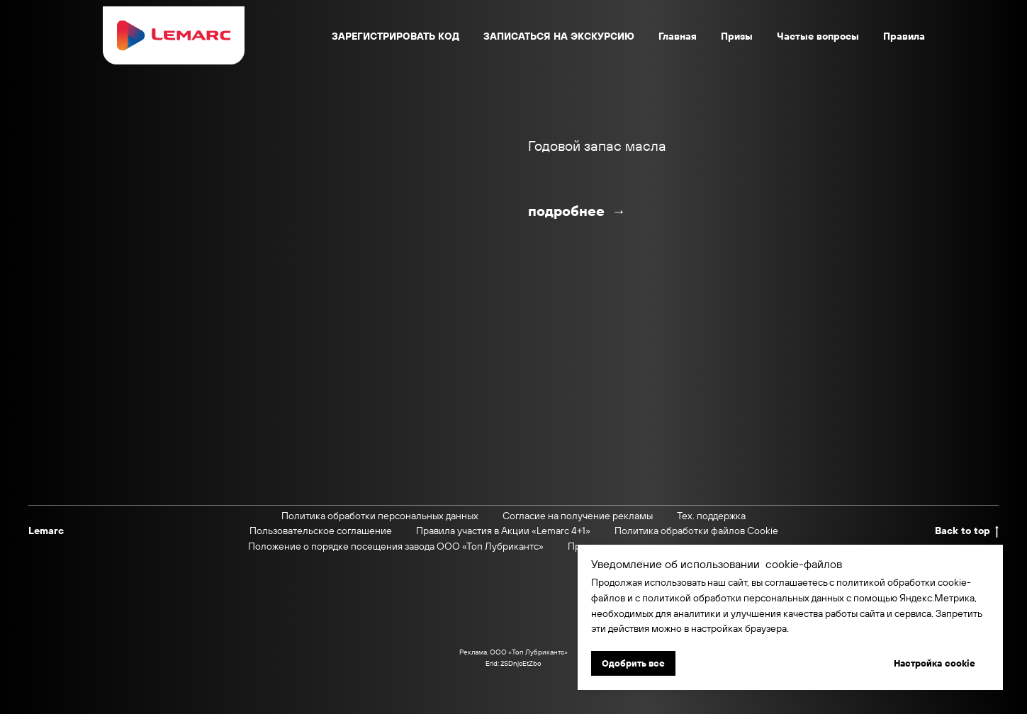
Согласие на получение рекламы (578, 515)
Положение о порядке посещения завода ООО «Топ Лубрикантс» (396, 546)
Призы (737, 36)
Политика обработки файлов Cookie (696, 530)
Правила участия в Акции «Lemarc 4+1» (503, 530)
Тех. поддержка (711, 515)
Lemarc (46, 530)
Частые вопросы (818, 36)
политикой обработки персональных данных (743, 597)
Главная (677, 36)
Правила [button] (904, 36)
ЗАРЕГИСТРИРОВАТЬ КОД (395, 36)
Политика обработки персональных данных (379, 515)
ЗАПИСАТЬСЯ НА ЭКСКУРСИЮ (558, 36)
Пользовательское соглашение (320, 530)
